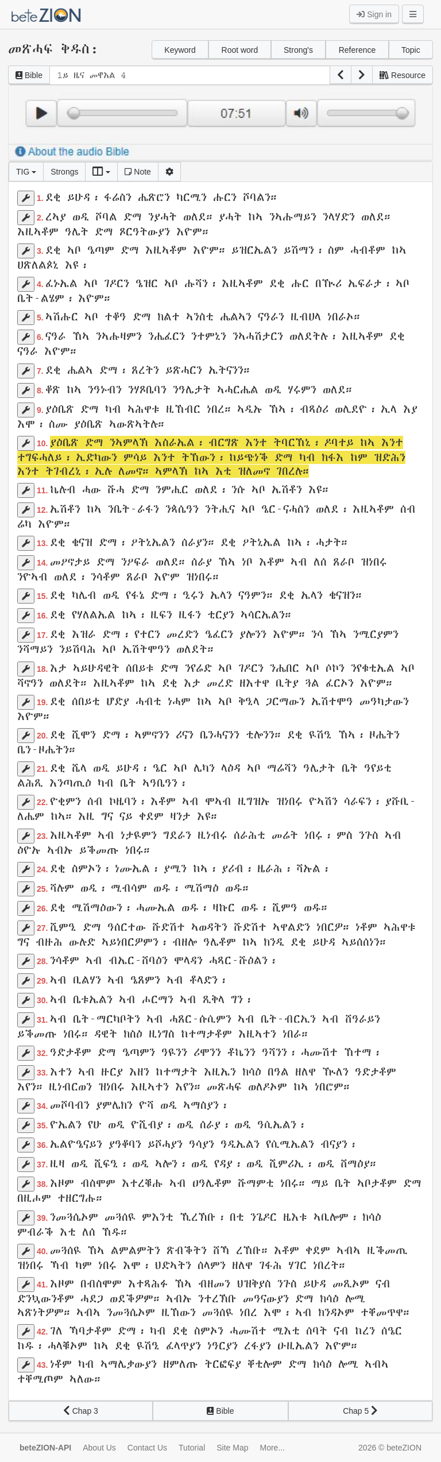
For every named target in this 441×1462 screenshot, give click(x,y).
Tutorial (192, 1447)
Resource (402, 75)
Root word (240, 50)
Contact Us (147, 1447)
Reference (357, 50)
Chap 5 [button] (360, 1410)
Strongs (64, 171)
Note (137, 171)
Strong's (298, 50)
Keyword (179, 50)
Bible (29, 75)
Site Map (232, 1447)
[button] (340, 75)
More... (272, 1447)
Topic (410, 50)
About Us (99, 1447)
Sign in (374, 14)
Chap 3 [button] (80, 1410)
